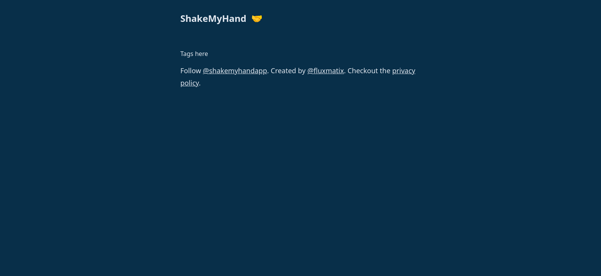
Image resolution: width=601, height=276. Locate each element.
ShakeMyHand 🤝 (221, 18)
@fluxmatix (325, 70)
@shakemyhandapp (235, 70)
